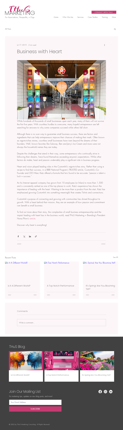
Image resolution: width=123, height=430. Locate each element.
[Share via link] (36, 236)
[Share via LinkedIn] (30, 236)
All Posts (8, 29)
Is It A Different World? (19, 285)
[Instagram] (105, 391)
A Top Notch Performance (60, 285)
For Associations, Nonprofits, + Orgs (19, 17)
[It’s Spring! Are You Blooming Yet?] (100, 271)
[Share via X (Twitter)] (24, 236)
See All (115, 257)
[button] (80, 17)
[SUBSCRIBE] (35, 409)
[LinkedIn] (110, 391)
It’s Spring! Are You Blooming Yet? (100, 287)
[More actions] (104, 44)
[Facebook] (100, 391)
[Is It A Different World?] (22, 271)
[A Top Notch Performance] (61, 271)
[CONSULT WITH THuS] (104, 12)
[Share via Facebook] (18, 236)
